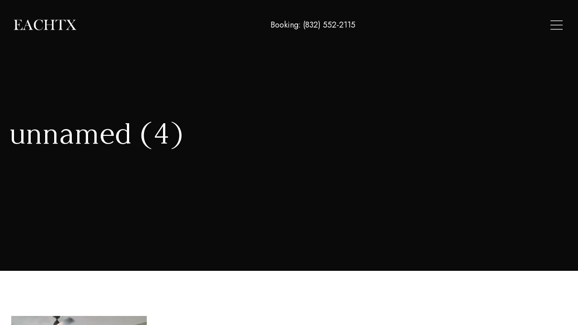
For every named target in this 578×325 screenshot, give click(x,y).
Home (414, 25)
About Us (496, 25)
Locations (452, 25)
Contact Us (542, 25)
